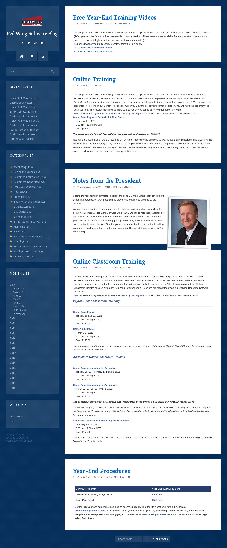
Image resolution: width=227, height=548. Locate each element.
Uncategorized (24, 256)
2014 (13, 368)
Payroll (20, 241)
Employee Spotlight (27, 186)
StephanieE (98, 23)
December (19, 288)
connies (97, 85)
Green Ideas (22, 196)
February (18, 309)
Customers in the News (29, 181)
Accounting (23, 167)
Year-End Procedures (101, 471)
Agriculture (25, 206)
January (17, 313)
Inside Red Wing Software (30, 221)
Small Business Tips (28, 251)
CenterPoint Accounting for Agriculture (95, 368)
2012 (13, 378)
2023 (13, 323)
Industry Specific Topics (29, 201)
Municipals (24, 211)
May (15, 299)
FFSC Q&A (21, 191)
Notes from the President (31, 236)
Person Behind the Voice (30, 246)
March (16, 306)
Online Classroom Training (109, 261)
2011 (13, 383)
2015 (13, 363)
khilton (97, 186)
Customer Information (29, 177)
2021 (13, 333)
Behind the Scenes (26, 172)
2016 (13, 358)
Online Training (94, 79)
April (15, 302)
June (15, 295)
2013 (13, 373)
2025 (32, 299)
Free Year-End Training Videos (114, 17)
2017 (13, 353)
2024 (13, 318)
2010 (13, 388)
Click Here (157, 494)
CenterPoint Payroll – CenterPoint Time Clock (98, 117)
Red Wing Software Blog (32, 25)
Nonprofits (24, 216)
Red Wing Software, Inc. (17, 437)
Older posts (160, 539)
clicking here (137, 113)
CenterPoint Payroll (84, 312)
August (17, 292)
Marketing (21, 226)
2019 (13, 343)
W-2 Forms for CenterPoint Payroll (93, 47)
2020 (13, 338)
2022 (13, 328)
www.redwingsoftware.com (90, 510)
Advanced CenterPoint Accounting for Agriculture (101, 420)
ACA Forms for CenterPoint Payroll (93, 51)
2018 (13, 348)
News (19, 231)
